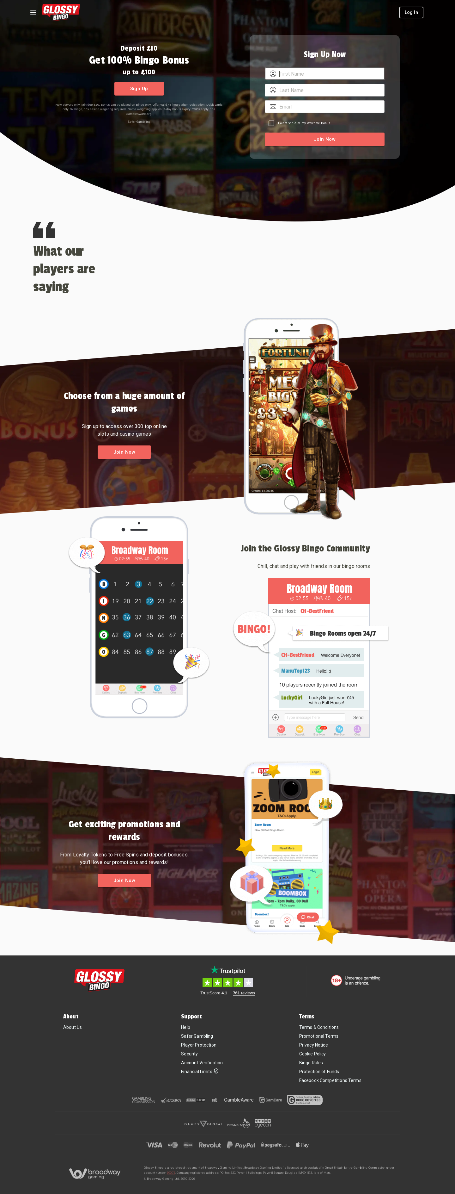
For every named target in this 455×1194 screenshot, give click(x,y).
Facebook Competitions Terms (330, 1080)
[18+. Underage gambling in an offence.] (355, 980)
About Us (72, 1027)
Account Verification (202, 1062)
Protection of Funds (319, 1071)
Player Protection (198, 1045)
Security (189, 1053)
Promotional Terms (319, 1036)
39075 (171, 1172)
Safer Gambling (139, 121)
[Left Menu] (33, 12)
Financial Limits (199, 1071)
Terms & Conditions (319, 1027)
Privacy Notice (313, 1045)
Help (185, 1027)
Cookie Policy (312, 1053)
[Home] (61, 12)
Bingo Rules (311, 1062)
